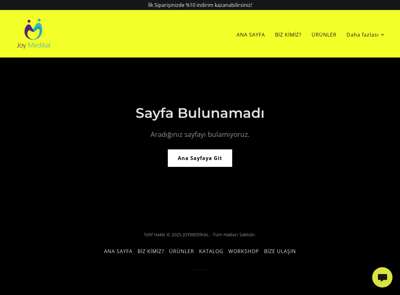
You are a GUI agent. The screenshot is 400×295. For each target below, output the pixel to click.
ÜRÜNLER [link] (324, 34)
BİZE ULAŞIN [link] (280, 251)
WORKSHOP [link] (243, 251)
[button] (366, 34)
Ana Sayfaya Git (200, 158)
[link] (33, 33)
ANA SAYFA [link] (251, 34)
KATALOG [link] (211, 251)
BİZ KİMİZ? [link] (288, 34)
